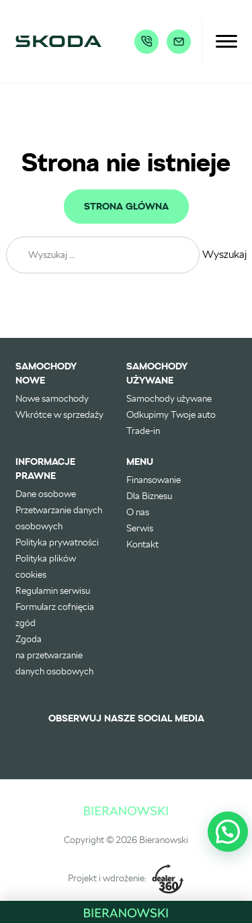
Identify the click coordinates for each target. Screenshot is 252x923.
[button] (228, 831)
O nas (137, 512)
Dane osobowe (45, 493)
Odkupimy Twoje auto (171, 414)
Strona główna (126, 207)
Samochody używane (169, 398)
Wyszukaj (224, 254)
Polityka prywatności (57, 542)
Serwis (139, 528)
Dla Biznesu (149, 495)
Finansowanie (153, 479)
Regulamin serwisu (52, 590)
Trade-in (143, 430)
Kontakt (142, 544)
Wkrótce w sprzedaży (59, 414)
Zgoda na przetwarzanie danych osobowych (54, 654)
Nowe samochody (52, 398)
